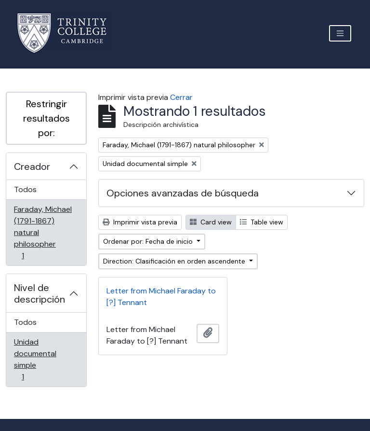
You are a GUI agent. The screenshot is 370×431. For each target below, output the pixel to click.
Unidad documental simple (36, 359)
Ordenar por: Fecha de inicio (149, 241)
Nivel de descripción (39, 293)
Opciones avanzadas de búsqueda (182, 193)
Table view (261, 222)
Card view (211, 222)
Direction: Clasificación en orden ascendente (175, 261)
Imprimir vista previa (140, 222)
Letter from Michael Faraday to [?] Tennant (161, 296)
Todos (25, 189)
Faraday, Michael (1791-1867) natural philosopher (42, 232)
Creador (32, 166)
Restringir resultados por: (46, 118)
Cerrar (181, 97)
